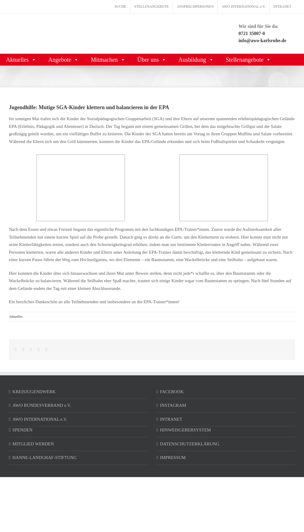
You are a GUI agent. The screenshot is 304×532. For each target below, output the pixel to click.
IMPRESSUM (173, 457)
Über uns (152, 60)
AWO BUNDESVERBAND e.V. (41, 405)
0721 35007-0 (252, 33)
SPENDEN (22, 430)
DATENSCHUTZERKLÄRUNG (189, 444)
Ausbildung (196, 60)
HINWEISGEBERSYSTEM (185, 430)
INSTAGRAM (173, 405)
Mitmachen (108, 60)
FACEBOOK (172, 391)
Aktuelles (21, 60)
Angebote (63, 60)
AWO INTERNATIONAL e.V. (39, 419)
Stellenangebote (248, 60)
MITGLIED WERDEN (33, 444)
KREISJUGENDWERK (34, 391)
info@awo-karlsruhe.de (262, 40)
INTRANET (171, 419)
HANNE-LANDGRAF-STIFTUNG (44, 457)
